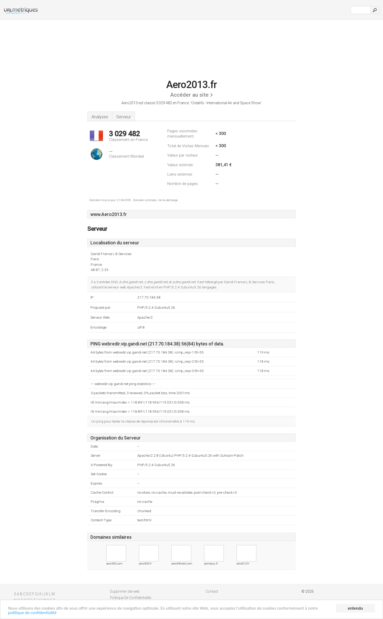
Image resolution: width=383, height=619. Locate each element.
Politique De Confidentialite (130, 598)
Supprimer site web (125, 591)
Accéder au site (189, 95)
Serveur (123, 116)
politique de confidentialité (32, 613)
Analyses (99, 116)
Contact (212, 591)
